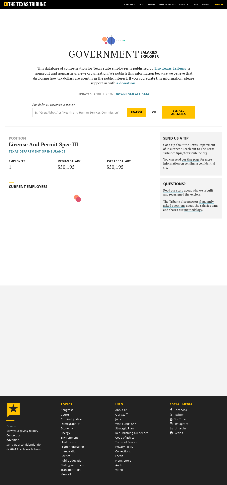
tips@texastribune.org (191, 153)
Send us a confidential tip (23, 444)
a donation (125, 83)
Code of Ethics (124, 437)
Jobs (118, 419)
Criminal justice (71, 419)
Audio (119, 465)
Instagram (179, 424)
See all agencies (178, 112)
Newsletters (123, 460)
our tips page (191, 159)
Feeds (119, 456)
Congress (67, 410)
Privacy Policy (124, 447)
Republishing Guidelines (131, 433)
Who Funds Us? (125, 424)
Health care (68, 442)
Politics (65, 456)
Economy (67, 428)
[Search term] (79, 112)
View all (66, 474)
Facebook (178, 410)
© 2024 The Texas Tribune (23, 449)
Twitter (177, 414)
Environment (69, 437)
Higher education (72, 447)
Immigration (69, 451)
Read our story (173, 190)
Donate (11, 426)
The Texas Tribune (170, 68)
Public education (72, 460)
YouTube (178, 419)
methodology (193, 210)
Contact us (13, 435)
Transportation (71, 470)
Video (119, 470)
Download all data (132, 94)
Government (104, 54)
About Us (121, 410)
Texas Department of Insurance (37, 151)
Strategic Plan (124, 428)
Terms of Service (126, 442)
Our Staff (121, 414)
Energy (65, 433)
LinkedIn (178, 428)
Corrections (123, 451)
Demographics (70, 424)
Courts (65, 414)
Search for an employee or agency (53, 104)
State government (73, 465)
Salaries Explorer (150, 54)
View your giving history (22, 431)
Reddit (176, 433)
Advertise (12, 440)
